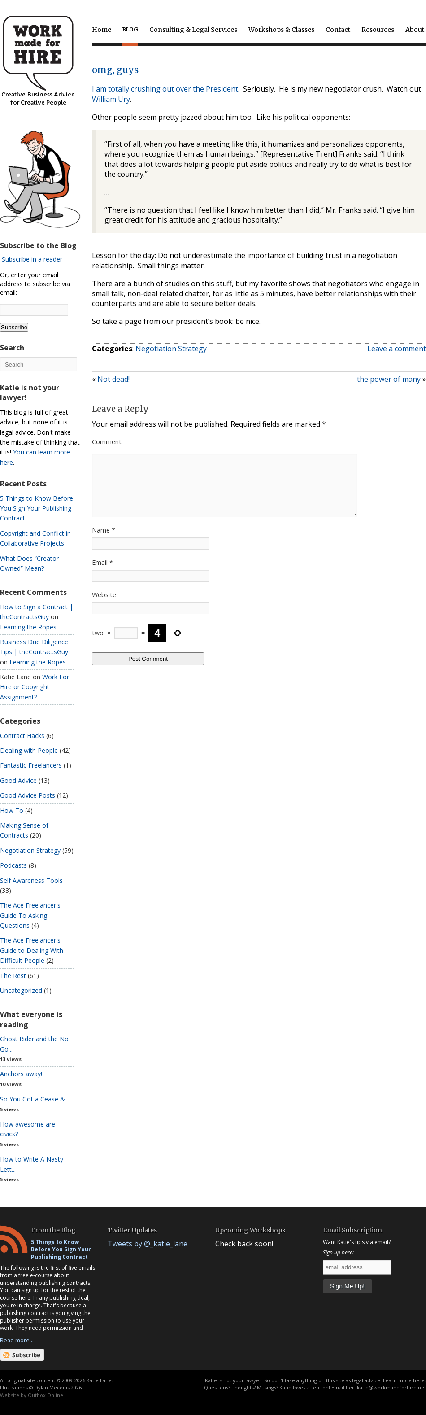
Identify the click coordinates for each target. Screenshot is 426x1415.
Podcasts (13, 865)
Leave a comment (396, 349)
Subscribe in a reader (32, 259)
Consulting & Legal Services (193, 30)
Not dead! (113, 379)
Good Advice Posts (27, 795)
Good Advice (18, 780)
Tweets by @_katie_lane (147, 1244)
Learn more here (404, 1380)
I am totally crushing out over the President (165, 89)
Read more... (17, 1340)
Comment (107, 441)
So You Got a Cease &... (34, 1099)
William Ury (111, 99)
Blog (130, 29)
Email (102, 573)
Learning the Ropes (28, 627)
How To (11, 810)
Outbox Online (45, 1395)
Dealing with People (29, 750)
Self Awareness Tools (31, 880)
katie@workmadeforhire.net (391, 1387)
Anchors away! (21, 1074)
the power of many (389, 379)
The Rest (13, 975)
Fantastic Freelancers (31, 765)
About (414, 30)
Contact (338, 30)
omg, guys (115, 69)
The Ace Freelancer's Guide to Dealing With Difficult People (31, 950)
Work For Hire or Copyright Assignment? (34, 687)
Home (101, 30)
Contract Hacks (22, 735)
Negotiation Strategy (171, 349)
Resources (377, 30)
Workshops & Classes (281, 30)
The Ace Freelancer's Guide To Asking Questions (30, 915)
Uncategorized (21, 990)
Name (103, 541)
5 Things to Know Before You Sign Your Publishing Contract (36, 508)
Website (104, 605)
